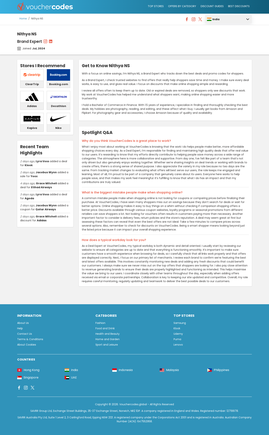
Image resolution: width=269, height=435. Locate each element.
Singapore (27, 377)
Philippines (218, 370)
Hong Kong (28, 370)
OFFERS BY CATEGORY (182, 6)
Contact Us (24, 334)
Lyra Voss (42, 161)
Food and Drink (105, 328)
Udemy (178, 334)
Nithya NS (37, 18)
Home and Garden (107, 339)
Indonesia (122, 370)
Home (23, 18)
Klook (29, 165)
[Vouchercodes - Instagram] (193, 20)
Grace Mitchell (46, 183)
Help (20, 328)
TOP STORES (156, 6)
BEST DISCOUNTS (239, 6)
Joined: (33, 48)
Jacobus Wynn (46, 172)
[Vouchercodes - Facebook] (187, 20)
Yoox (34, 176)
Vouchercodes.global (133, 404)
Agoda (29, 198)
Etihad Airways (41, 187)
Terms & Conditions (30, 339)
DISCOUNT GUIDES (212, 6)
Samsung (180, 323)
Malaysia (169, 370)
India (213, 19)
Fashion (100, 323)
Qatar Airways (45, 209)
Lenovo (178, 345)
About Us (23, 323)
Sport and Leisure (106, 345)
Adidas (42, 220)
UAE (71, 377)
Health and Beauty (107, 334)
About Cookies (26, 345)
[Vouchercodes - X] (200, 20)
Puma (177, 339)
